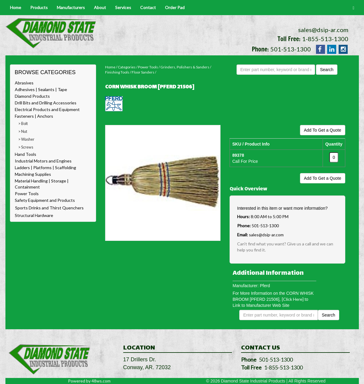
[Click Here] (293, 299)
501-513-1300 (290, 49)
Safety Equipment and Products (45, 200)
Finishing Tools (117, 72)
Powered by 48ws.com (89, 380)
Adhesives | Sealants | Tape (41, 89)
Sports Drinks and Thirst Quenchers (49, 207)
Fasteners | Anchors (34, 116)
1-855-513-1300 (325, 38)
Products (39, 7)
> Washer (26, 139)
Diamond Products (32, 96)
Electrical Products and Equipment (47, 109)
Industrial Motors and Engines (43, 160)
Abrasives (24, 82)
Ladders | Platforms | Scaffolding (45, 167)
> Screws (25, 147)
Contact (148, 7)
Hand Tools (25, 154)
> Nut (22, 131)
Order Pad (175, 7)
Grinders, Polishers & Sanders (184, 67)
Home (15, 7)
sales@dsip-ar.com (323, 29)
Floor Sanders (143, 72)
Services (123, 7)
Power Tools (27, 193)
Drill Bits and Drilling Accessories (45, 102)
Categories (127, 67)
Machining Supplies (33, 174)
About (100, 7)
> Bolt (23, 123)
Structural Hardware (34, 215)
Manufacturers (71, 7)
